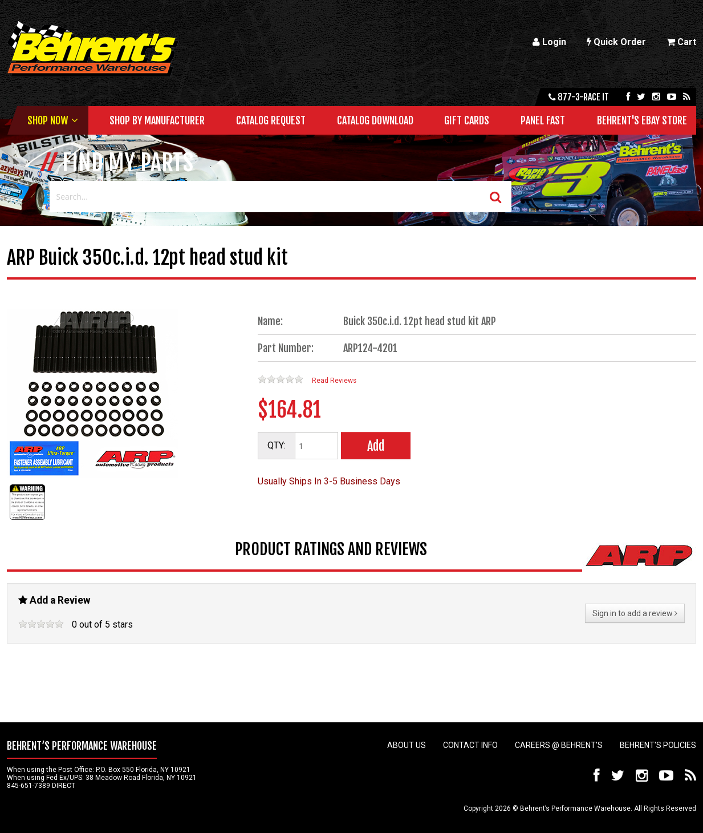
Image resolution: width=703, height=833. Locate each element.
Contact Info (470, 745)
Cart (681, 42)
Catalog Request (271, 120)
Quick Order (616, 42)
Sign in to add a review (634, 613)
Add (375, 446)
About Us (406, 745)
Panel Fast (543, 120)
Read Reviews (334, 381)
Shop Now (47, 120)
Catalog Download (375, 120)
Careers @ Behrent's (559, 745)
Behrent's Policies (658, 745)
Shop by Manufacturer (157, 120)
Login (549, 42)
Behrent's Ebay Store (642, 120)
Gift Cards (466, 120)
